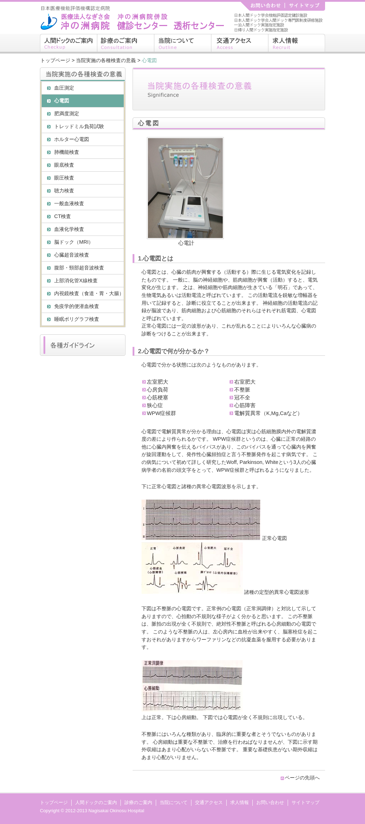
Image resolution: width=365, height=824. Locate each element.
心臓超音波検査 (71, 255)
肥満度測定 (66, 113)
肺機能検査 (66, 152)
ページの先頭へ (302, 777)
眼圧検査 (64, 178)
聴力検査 (64, 190)
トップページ (55, 60)
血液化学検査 (69, 229)
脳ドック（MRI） (73, 242)
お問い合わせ (270, 802)
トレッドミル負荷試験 (79, 126)
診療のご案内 (125, 44)
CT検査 (62, 216)
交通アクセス (239, 44)
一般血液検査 (69, 203)
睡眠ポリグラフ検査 (76, 319)
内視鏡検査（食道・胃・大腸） (89, 293)
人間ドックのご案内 (68, 44)
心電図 (61, 100)
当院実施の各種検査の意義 (106, 60)
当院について (182, 44)
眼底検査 (64, 165)
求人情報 (296, 44)
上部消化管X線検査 (76, 280)
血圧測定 (64, 88)
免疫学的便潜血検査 (76, 306)
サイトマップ (305, 802)
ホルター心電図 (71, 139)
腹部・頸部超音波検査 (79, 268)
